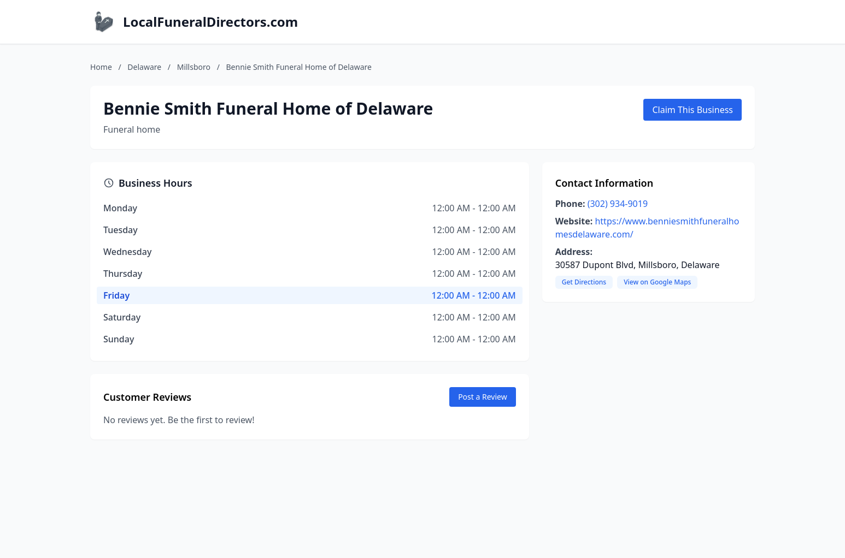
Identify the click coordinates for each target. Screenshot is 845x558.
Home (101, 67)
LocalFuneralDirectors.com (210, 22)
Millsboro (193, 67)
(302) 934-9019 (618, 204)
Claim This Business (692, 110)
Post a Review (482, 396)
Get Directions (584, 282)
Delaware (144, 67)
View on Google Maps (657, 282)
